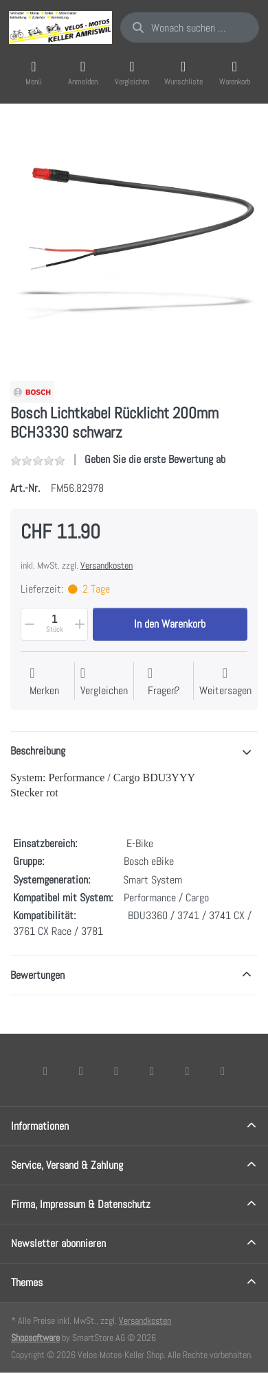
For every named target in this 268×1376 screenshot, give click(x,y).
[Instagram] (116, 1071)
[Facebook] (45, 1071)
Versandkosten (106, 565)
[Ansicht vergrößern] (134, 243)
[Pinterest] (223, 1071)
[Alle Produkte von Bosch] (32, 390)
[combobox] (189, 27)
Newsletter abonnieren (58, 1243)
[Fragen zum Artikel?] (163, 682)
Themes (27, 1282)
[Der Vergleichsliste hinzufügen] (104, 682)
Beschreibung (37, 751)
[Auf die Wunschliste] (44, 682)
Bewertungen (37, 975)
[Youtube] (187, 1071)
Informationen (40, 1126)
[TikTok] (152, 1071)
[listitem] (134, 243)
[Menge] (54, 624)
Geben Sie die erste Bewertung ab (155, 459)
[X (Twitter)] (81, 1071)
